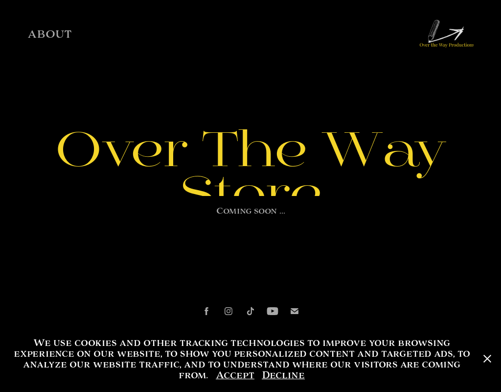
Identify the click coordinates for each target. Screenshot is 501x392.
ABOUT (49, 34)
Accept (235, 375)
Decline (283, 375)
